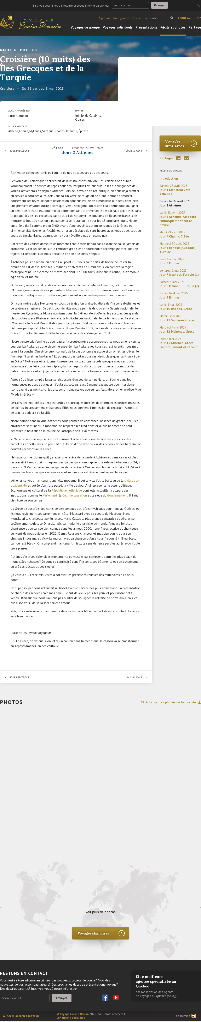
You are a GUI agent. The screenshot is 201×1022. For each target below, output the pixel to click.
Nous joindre (121, 18)
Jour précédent (20, 150)
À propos (104, 18)
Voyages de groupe (85, 27)
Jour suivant (133, 150)
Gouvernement (117, 495)
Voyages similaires (174, 143)
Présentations (146, 27)
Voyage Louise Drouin (74, 1015)
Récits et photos (173, 27)
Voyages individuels (118, 27)
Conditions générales (71, 1019)
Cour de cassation (74, 495)
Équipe (136, 18)
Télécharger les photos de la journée (171, 702)
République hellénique (67, 490)
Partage (195, 27)
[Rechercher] (158, 18)
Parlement (50, 495)
